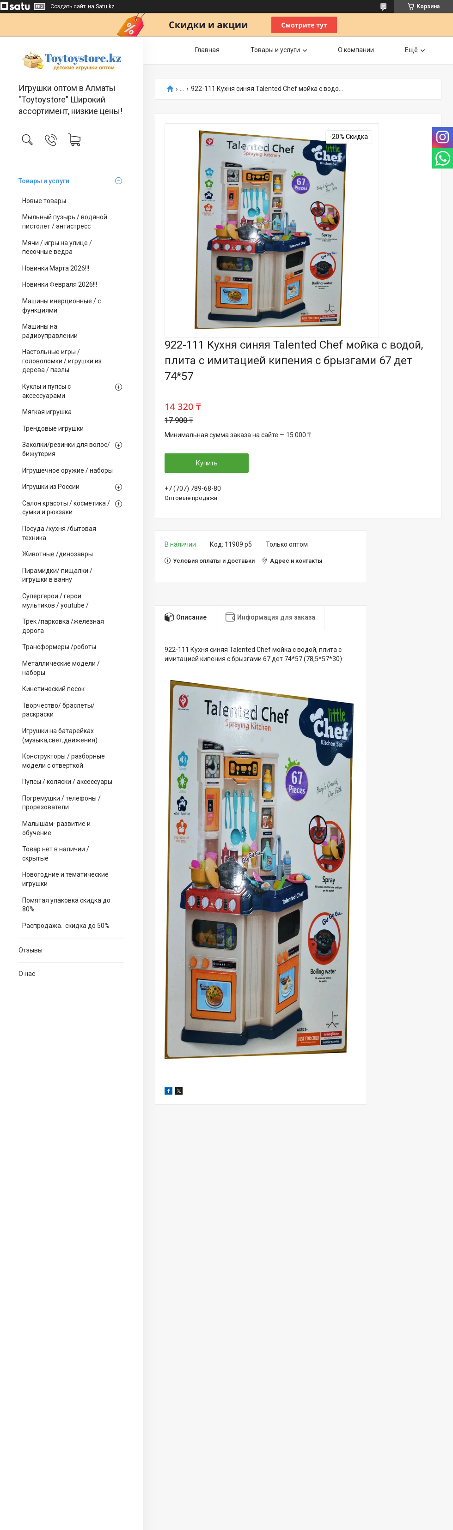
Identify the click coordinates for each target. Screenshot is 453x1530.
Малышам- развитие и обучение (56, 828)
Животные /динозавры (57, 554)
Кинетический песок (53, 689)
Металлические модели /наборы (61, 668)
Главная (207, 50)
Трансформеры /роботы (59, 647)
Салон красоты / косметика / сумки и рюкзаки (66, 508)
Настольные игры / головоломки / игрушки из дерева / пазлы (62, 360)
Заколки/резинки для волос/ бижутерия (66, 449)
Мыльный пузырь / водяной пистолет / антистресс (64, 221)
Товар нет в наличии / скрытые (55, 853)
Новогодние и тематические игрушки (65, 879)
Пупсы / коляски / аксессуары (67, 781)
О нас (26, 973)
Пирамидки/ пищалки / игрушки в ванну (57, 575)
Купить (207, 463)
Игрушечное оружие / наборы (67, 470)
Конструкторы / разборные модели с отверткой (63, 761)
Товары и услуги (43, 181)
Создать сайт (68, 6)
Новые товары (44, 201)
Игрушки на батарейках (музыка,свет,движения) (60, 735)
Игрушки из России (51, 486)
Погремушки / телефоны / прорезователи (61, 803)
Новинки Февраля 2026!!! (59, 284)
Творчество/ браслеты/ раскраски (58, 710)
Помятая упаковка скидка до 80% (66, 905)
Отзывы (30, 950)
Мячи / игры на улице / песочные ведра (57, 247)
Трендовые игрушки (53, 428)
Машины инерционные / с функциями (61, 305)
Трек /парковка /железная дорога (63, 626)
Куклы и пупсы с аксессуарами (46, 391)
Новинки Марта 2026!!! (55, 268)
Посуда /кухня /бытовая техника (59, 533)
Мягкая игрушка (47, 412)
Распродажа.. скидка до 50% (66, 925)
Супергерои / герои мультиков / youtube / (55, 600)
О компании (356, 50)
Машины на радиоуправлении (50, 331)
